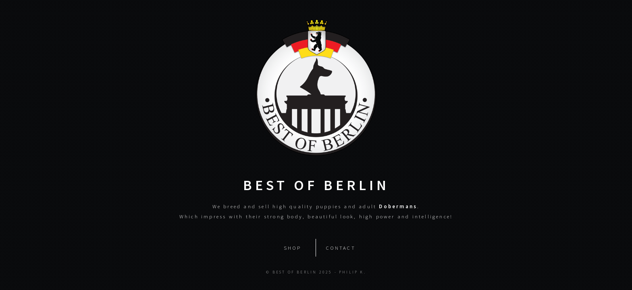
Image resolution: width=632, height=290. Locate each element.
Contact (340, 247)
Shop (292, 247)
